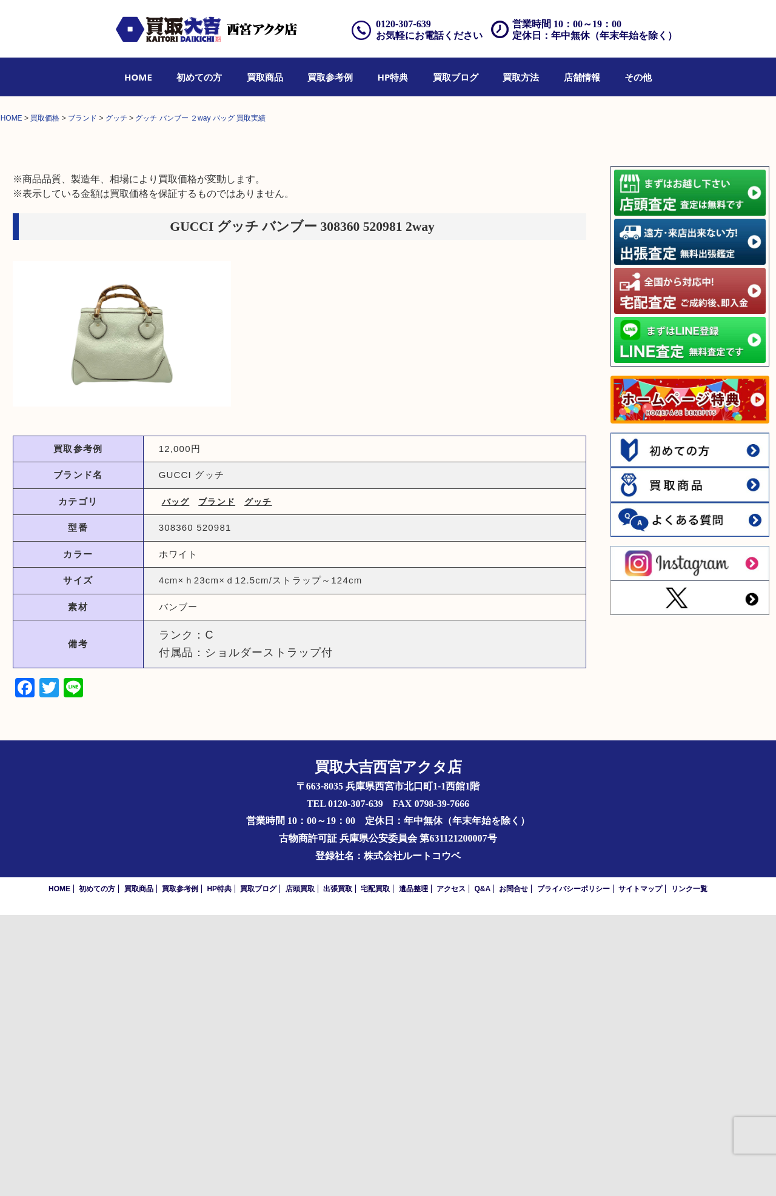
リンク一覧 (689, 1170)
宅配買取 (375, 1170)
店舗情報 (582, 77)
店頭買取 (300, 1170)
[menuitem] (138, 77)
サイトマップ (640, 1170)
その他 (638, 77)
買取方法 (521, 77)
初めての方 (199, 77)
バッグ (176, 783)
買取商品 (265, 77)
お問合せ (513, 1170)
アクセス (451, 1170)
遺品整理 (413, 1170)
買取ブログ (455, 77)
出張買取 (337, 1170)
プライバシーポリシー (573, 1170)
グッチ (258, 783)
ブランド (216, 783)
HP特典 (393, 77)
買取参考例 (330, 77)
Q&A (482, 1170)
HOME (138, 77)
